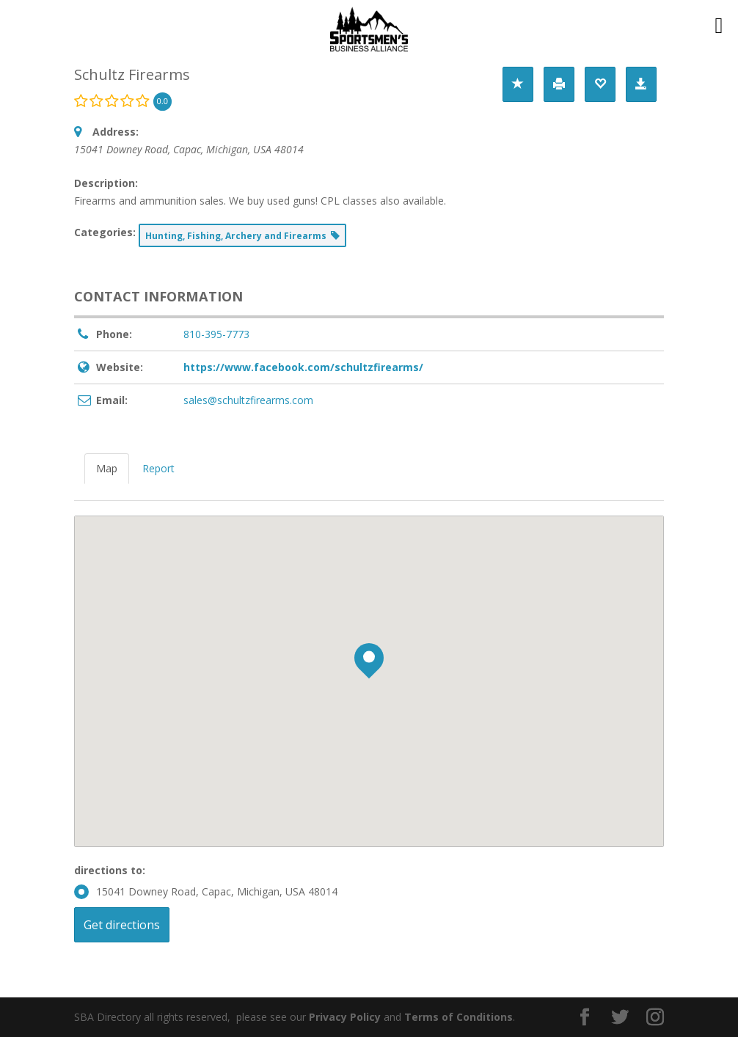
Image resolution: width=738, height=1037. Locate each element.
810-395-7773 (216, 334)
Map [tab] (106, 468)
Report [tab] (158, 468)
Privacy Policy (345, 1017)
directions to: (109, 870)
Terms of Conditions (458, 1017)
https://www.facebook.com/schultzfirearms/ (303, 367)
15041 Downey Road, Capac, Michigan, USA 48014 (205, 891)
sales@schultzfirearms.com (248, 400)
